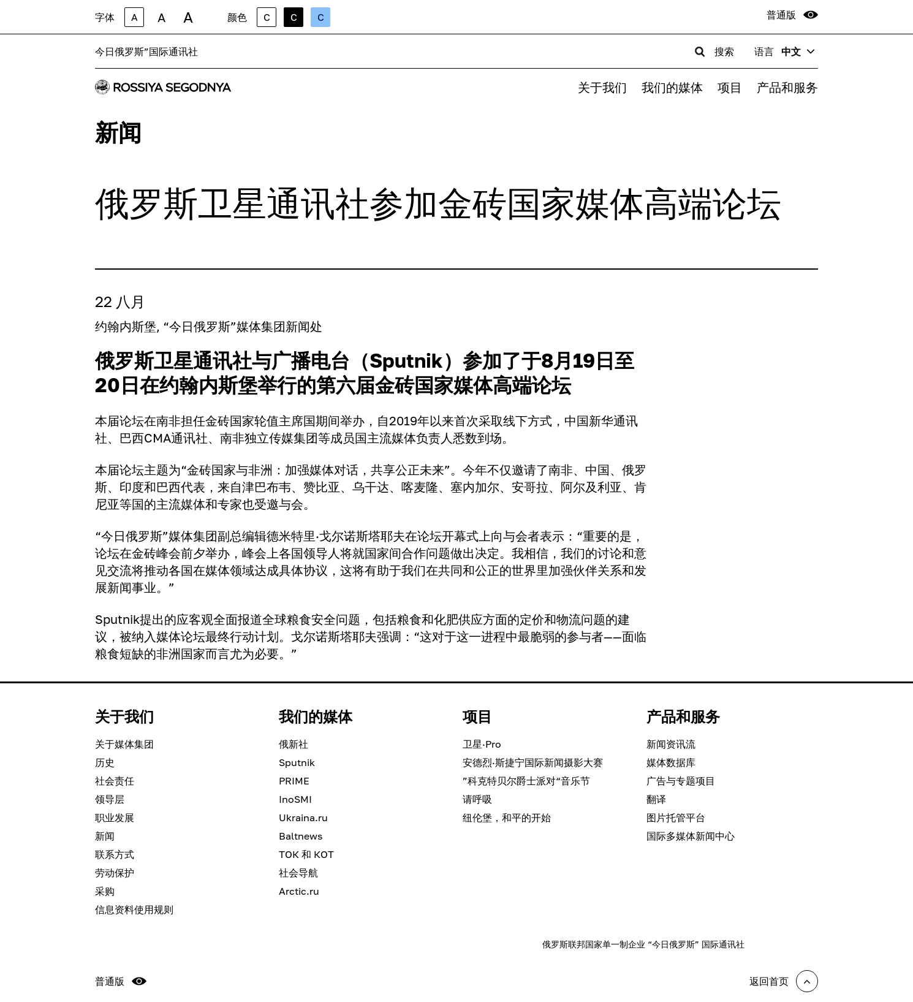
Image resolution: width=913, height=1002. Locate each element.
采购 (105, 891)
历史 (105, 762)
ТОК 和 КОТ (306, 854)
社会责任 (114, 781)
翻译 (656, 799)
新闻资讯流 (670, 744)
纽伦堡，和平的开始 (507, 817)
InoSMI (295, 799)
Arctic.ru (299, 891)
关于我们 (602, 87)
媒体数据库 (670, 762)
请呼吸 (477, 799)
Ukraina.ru (303, 817)
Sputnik (297, 762)
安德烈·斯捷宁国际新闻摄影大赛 (533, 762)
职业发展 (114, 817)
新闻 (105, 836)
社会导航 (298, 873)
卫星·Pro (482, 744)
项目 (730, 87)
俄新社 (293, 744)
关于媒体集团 (124, 744)
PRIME (294, 781)
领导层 (109, 799)
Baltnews (300, 836)
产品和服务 (787, 87)
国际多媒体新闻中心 (690, 836)
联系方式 (114, 854)
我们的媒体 (672, 87)
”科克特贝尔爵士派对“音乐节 (526, 781)
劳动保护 (114, 873)
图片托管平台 (675, 817)
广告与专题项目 (680, 781)
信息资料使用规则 (134, 909)
